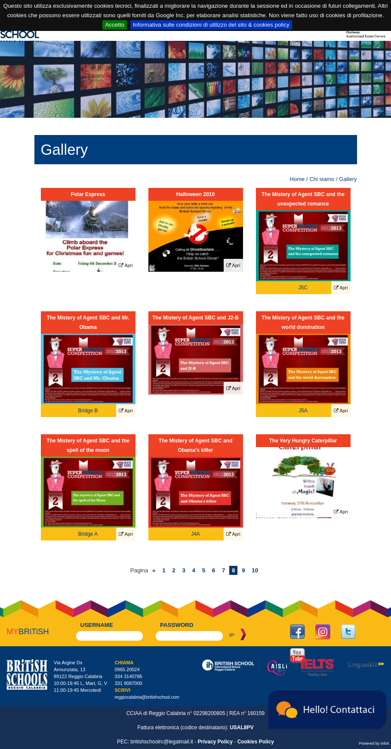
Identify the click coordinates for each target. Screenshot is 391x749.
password (177, 625)
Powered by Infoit (374, 743)
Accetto (114, 24)
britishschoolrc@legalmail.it (161, 742)
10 (255, 570)
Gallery (348, 179)
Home (297, 179)
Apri (125, 265)
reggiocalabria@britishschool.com (146, 697)
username (96, 625)
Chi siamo (321, 179)
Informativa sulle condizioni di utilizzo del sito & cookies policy (211, 24)
